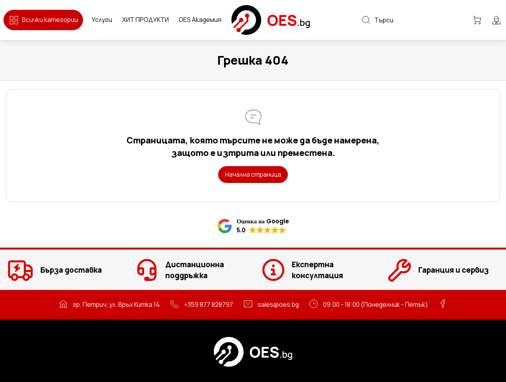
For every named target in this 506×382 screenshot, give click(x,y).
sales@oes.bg (278, 304)
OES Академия (200, 19)
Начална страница (253, 174)
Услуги (102, 19)
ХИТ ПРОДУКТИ (145, 19)
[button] (253, 226)
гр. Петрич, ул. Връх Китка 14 (116, 304)
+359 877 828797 (208, 304)
